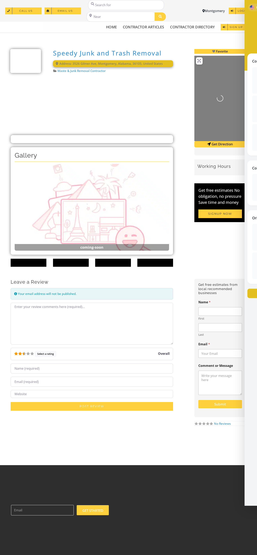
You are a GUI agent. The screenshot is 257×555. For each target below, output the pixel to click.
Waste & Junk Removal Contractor (81, 71)
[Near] (121, 17)
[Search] (160, 16)
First (201, 318)
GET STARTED (92, 510)
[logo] (22, 25)
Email (204, 344)
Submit (220, 404)
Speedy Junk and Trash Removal (107, 53)
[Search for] (126, 5)
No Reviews (222, 424)
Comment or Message (215, 366)
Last (201, 334)
